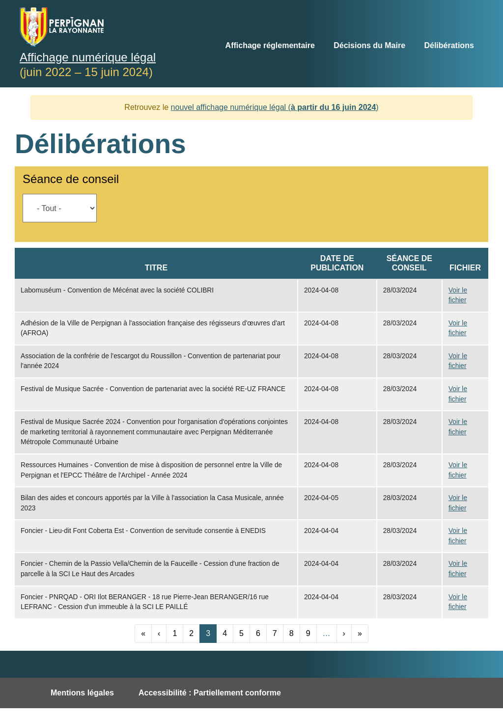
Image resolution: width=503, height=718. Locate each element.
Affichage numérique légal (88, 57)
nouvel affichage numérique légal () (275, 107)
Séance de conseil (71, 179)
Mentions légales (82, 693)
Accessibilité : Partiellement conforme (210, 693)
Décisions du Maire (369, 45)
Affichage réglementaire (270, 45)
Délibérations (449, 45)
